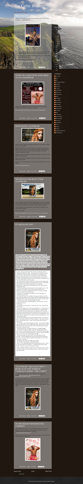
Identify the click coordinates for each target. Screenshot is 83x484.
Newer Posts (17, 471)
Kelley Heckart (58, 108)
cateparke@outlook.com (60, 130)
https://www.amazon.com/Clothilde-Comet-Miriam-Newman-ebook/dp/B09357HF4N (30, 353)
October (58, 31)
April (58, 37)
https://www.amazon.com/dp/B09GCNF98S (24, 61)
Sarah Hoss (58, 120)
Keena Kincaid (58, 106)
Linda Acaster (58, 114)
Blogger (52, 481)
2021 (57, 49)
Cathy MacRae (58, 90)
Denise (57, 96)
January (58, 43)
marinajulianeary (59, 132)
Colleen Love (58, 92)
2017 (57, 57)
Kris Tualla (58, 110)
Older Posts (48, 471)
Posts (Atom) (21, 474)
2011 (57, 68)
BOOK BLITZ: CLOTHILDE (27, 126)
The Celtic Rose (27, 6)
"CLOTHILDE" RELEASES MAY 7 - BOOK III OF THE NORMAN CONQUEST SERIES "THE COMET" (31, 368)
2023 (57, 45)
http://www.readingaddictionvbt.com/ (22, 165)
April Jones (58, 84)
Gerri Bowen (58, 100)
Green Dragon (58, 102)
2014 (57, 62)
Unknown (57, 126)
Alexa (57, 78)
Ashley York (58, 86)
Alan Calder (58, 76)
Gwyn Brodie (58, 104)
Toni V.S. (57, 124)
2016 (57, 58)
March (58, 39)
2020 (57, 51)
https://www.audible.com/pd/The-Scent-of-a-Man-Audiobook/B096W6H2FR (30, 110)
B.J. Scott (57, 88)
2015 (57, 60)
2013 (57, 64)
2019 (57, 53)
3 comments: (33, 466)
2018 (57, 55)
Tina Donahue (58, 122)
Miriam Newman (59, 118)
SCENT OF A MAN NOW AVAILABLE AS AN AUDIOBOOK (31, 76)
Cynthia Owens (59, 94)
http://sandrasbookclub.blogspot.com (23, 432)
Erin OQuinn (58, 98)
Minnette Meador (59, 116)
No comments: (34, 67)
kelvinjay (44, 481)
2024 (57, 29)
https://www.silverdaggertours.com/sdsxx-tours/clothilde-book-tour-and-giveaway (31, 213)
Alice (57, 80)
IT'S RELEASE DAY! (24, 224)
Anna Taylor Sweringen (60, 82)
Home (33, 471)
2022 (57, 47)
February (58, 41)
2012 (57, 66)
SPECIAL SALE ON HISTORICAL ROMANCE (62, 33)
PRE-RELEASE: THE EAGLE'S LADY (31, 16)
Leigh (57, 112)
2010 (57, 70)
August (58, 36)
